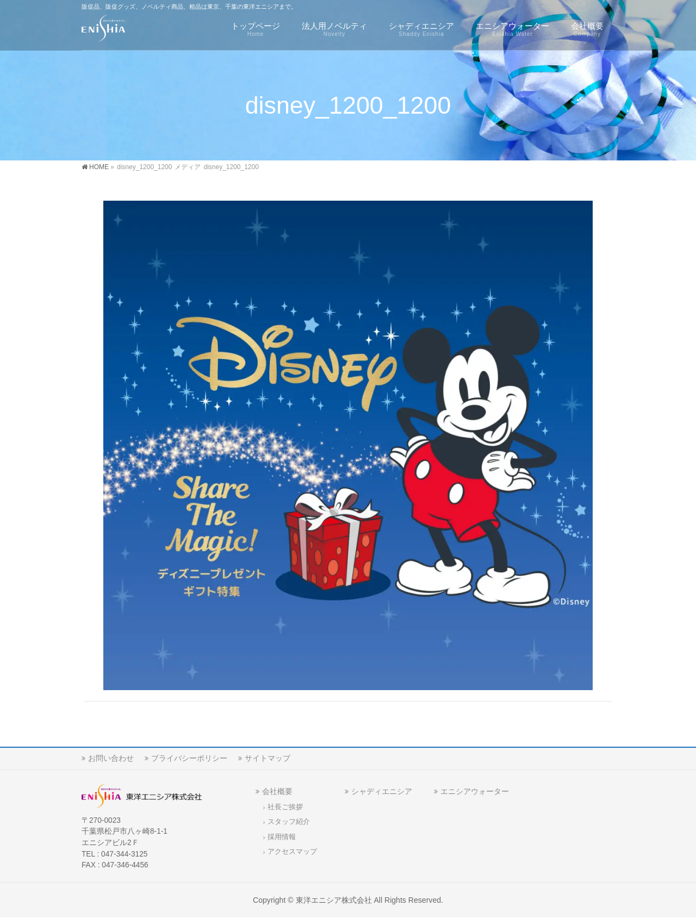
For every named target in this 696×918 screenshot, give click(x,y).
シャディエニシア (381, 791)
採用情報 (282, 837)
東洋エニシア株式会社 (334, 900)
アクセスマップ (292, 851)
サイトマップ (267, 758)
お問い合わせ (111, 758)
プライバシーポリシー (189, 758)
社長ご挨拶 (285, 807)
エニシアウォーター (474, 791)
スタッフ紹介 (289, 822)
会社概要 (277, 791)
